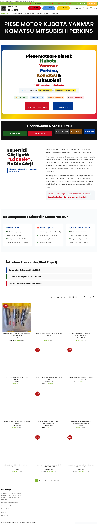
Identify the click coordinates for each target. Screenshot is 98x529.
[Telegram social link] (84, 4)
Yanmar (84, 473)
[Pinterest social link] (80, 4)
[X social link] (78, 4)
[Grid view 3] (73, 301)
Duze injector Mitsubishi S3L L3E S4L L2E (81, 381)
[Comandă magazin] (88, 300)
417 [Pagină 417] (59, 484)
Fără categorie (17, 429)
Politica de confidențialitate (9, 506)
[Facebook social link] (76, 4)
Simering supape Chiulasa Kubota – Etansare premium (49, 425)
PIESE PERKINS (89, 135)
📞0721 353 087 (36, 10)
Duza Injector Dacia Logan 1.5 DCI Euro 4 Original (17, 381)
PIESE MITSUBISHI (62, 135)
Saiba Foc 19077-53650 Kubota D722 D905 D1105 (48, 337)
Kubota (49, 340)
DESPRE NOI (5, 519)
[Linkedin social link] (82, 4)
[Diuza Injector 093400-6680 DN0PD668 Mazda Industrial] (16, 453)
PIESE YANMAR (40, 137)
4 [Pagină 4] (45, 484)
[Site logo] (5, 10)
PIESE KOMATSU (76, 135)
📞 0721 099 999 (63, 10)
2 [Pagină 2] (39, 484)
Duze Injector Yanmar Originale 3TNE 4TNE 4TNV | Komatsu (81, 470)
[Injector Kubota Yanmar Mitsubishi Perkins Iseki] (49, 365)
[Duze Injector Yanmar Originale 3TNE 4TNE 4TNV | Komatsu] (81, 453)
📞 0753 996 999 (49, 10)
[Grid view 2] (70, 301)
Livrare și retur (5, 512)
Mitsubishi (84, 383)
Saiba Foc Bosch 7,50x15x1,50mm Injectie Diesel (16, 425)
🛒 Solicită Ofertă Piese (37, 111)
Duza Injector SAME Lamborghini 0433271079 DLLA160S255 (81, 425)
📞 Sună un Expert (62, 111)
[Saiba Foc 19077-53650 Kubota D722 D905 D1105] (49, 321)
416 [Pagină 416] (55, 484)
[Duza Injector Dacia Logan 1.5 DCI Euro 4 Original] (16, 365)
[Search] (13, 3)
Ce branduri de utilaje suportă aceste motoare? (25, 287)
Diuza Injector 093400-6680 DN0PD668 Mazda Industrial (16, 470)
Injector (16, 340)
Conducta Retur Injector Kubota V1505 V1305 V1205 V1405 (49, 470)
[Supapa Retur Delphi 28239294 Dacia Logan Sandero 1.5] (81, 321)
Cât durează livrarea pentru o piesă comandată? (25, 280)
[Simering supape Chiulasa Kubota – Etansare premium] (49, 409)
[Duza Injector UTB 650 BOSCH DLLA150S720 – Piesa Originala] (16, 321)
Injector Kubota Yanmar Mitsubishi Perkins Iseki (49, 381)
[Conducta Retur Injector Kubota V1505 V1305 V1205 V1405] (49, 453)
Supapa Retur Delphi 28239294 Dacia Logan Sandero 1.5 (81, 337)
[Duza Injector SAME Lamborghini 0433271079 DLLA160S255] (81, 409)
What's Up (92, 3)
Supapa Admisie (81, 340)
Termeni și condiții (6, 509)
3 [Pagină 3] (42, 484)
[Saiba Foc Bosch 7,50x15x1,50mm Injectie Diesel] (16, 409)
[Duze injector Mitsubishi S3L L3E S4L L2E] (81, 365)
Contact (3, 516)
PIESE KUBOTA (15, 137)
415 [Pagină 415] (52, 484)
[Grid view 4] (76, 301)
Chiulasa (46, 429)
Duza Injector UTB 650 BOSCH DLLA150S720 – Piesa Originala (16, 337)
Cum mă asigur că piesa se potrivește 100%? (24, 273)
